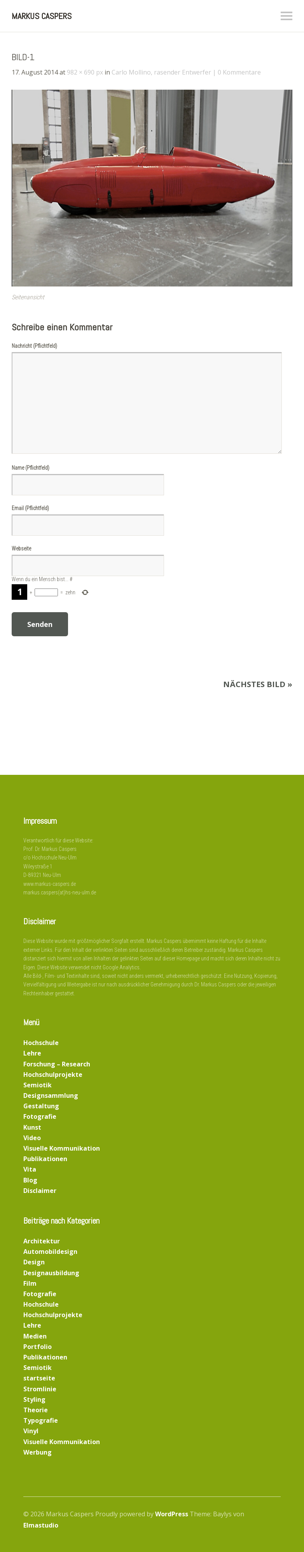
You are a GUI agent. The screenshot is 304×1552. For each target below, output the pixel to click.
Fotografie (39, 1116)
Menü (286, 16)
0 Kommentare (239, 72)
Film (30, 1283)
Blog (30, 1180)
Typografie (40, 1420)
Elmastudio (40, 1525)
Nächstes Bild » (257, 684)
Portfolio (37, 1346)
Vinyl (30, 1431)
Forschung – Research (56, 1064)
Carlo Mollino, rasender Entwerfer (161, 72)
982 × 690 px (85, 72)
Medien (35, 1336)
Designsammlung (50, 1095)
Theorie (35, 1410)
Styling (34, 1399)
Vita (29, 1169)
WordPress (171, 1514)
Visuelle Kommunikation (61, 1148)
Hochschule (41, 1042)
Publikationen (45, 1158)
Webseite (21, 548)
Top (272, 1526)
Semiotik (37, 1085)
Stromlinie (39, 1389)
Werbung (37, 1452)
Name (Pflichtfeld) (30, 468)
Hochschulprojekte (52, 1074)
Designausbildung (51, 1273)
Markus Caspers (42, 15)
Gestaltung (41, 1106)
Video (32, 1138)
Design (34, 1262)
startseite (39, 1378)
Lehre (32, 1053)
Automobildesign (50, 1251)
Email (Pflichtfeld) (30, 508)
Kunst (32, 1127)
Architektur (41, 1241)
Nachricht (34, 346)
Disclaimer (39, 1190)
